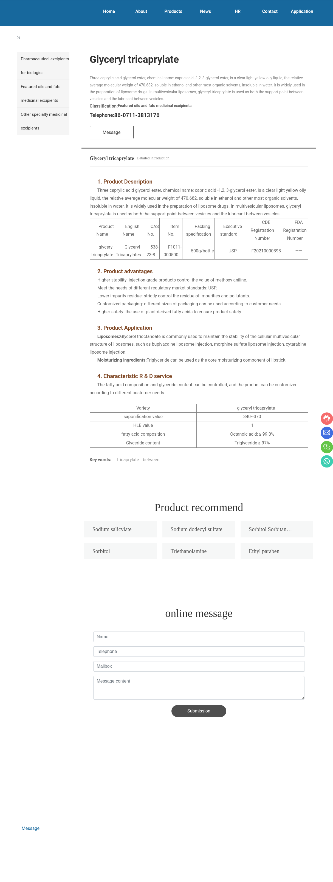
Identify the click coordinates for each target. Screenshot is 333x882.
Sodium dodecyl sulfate (196, 529)
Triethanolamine (189, 551)
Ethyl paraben (264, 551)
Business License (30, 863)
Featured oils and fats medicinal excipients (154, 105)
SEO (53, 863)
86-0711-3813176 (137, 115)
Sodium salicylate (112, 529)
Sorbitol (101, 551)
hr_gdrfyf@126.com (44, 800)
